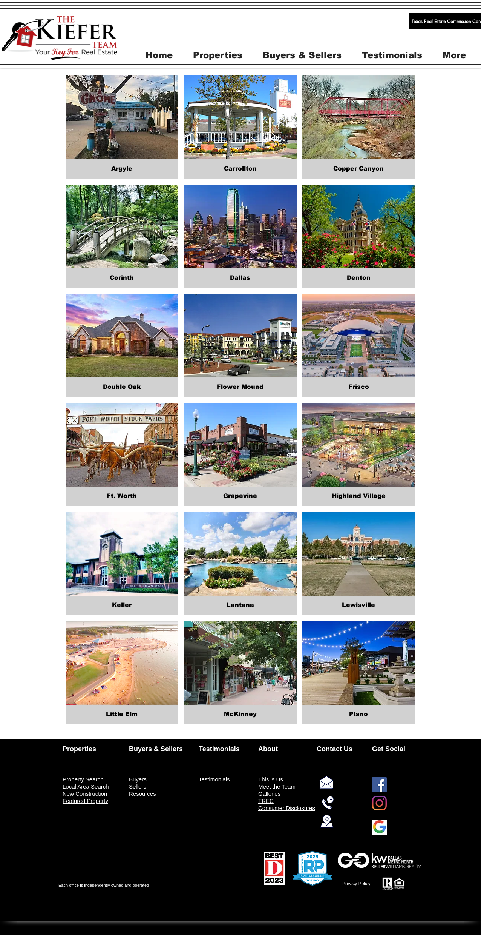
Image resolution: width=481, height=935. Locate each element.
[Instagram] (379, 803)
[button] (218, 54)
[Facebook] (379, 784)
